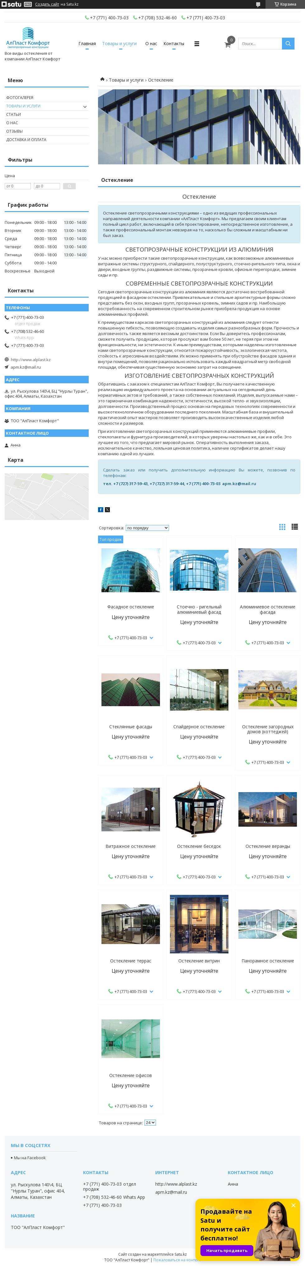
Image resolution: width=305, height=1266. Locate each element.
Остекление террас (130, 960)
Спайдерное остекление (199, 726)
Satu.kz (181, 1254)
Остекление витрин (199, 960)
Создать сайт (47, 4)
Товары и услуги (119, 43)
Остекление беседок (199, 846)
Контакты (173, 43)
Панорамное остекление (268, 960)
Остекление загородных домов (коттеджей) (267, 729)
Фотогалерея (19, 97)
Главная (87, 43)
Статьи (13, 114)
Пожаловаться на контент (177, 1260)
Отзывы (14, 131)
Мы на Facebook (30, 1157)
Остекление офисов (130, 1075)
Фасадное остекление (130, 606)
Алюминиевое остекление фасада (267, 609)
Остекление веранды (268, 846)
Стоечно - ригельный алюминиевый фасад (199, 609)
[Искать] (288, 44)
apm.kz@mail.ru (26, 367)
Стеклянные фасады (130, 726)
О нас (151, 43)
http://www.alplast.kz (31, 359)
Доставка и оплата (26, 139)
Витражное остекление (131, 846)
